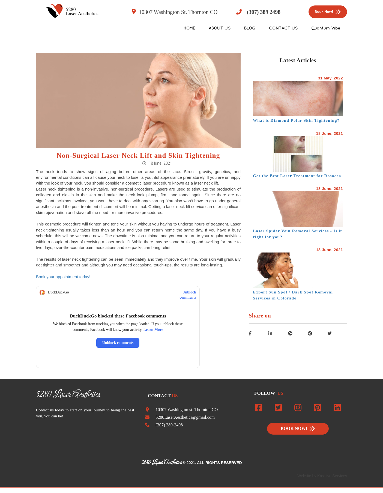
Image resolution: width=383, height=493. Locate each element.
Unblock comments (187, 292)
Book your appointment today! (63, 276)
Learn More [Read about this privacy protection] (153, 330)
